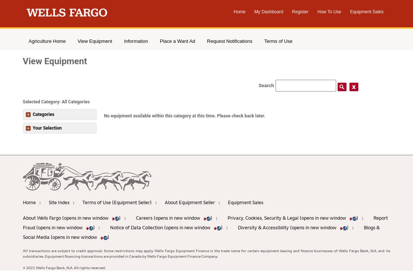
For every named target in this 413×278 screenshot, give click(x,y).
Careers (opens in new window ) (174, 218)
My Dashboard (269, 11)
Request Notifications (229, 41)
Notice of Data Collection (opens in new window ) (166, 227)
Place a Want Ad (177, 41)
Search (266, 85)
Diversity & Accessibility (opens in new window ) (293, 227)
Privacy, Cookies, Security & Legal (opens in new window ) (293, 218)
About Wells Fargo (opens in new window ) (72, 218)
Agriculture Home (47, 41)
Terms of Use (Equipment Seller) (117, 202)
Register (300, 11)
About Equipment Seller (190, 202)
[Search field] (306, 86)
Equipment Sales (367, 11)
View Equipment (95, 41)
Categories (40, 114)
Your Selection (44, 128)
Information (136, 41)
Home (240, 11)
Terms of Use (278, 41)
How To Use (329, 11)
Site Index (59, 202)
